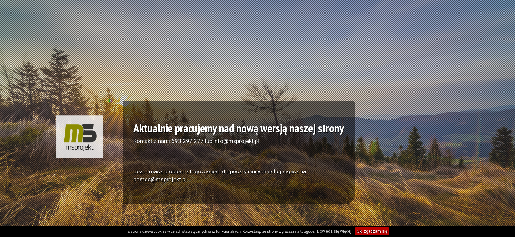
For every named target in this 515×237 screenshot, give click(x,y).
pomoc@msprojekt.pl (160, 179)
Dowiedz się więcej (334, 231)
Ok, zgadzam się (372, 231)
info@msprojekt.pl (236, 141)
